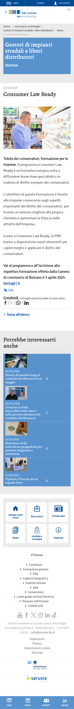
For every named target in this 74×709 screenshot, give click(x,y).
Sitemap (37, 653)
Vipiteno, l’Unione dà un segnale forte (26, 480)
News (60, 30)
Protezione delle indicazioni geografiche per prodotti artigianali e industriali (26, 448)
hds (9, 290)
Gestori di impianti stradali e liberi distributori (28, 30)
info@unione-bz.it (43, 633)
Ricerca (40, 3)
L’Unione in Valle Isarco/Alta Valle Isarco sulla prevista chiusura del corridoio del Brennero (26, 413)
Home (6, 26)
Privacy (37, 644)
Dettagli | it (11, 284)
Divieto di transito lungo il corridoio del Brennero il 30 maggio (26, 378)
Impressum (37, 639)
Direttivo (11, 65)
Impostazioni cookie (37, 648)
